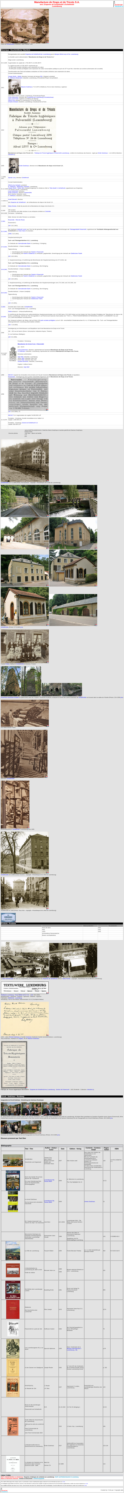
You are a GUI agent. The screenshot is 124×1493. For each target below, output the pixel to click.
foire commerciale (8, 978)
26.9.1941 (4, 293)
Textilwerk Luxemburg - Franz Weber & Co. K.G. (15, 995)
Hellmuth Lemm (21, 229)
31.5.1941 (4, 231)
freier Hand (22, 231)
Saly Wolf (20, 357)
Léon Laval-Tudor (13, 99)
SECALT (10, 375)
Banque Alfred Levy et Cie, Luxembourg (66, 54)
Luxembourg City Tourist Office (49, 1180)
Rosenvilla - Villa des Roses (16, 220)
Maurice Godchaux (26, 87)
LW (9, 225)
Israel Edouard (12, 199)
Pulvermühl (11, 377)
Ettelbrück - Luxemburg (15, 998)
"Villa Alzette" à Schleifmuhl (57, 188)
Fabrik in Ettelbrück (29, 253)
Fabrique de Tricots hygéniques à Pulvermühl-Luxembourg (51, 153)
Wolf (23, 358)
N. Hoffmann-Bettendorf (15, 78)
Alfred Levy (11, 100)
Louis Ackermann (13, 97)
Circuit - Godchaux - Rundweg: (13, 1096)
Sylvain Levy (12, 177)
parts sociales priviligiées (47, 320)
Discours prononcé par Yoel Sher (13, 1138)
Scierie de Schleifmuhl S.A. (30, 423)
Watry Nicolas (12, 206)
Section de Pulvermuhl (62, 1089)
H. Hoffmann (12, 195)
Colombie (48, 211)
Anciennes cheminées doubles (10, 697)
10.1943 (3, 316)
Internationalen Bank (24, 243)
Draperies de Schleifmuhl (18, 202)
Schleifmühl (16, 829)
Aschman (28, 1037)
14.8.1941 (4, 269)
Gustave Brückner (23, 361)
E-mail (85, 1485)
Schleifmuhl (25, 177)
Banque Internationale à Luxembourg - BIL (74, 1349)
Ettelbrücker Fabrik (76, 253)
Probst (7, 664)
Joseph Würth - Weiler (14, 76)
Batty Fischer (66, 978)
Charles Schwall (13, 102)
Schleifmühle (10, 44)
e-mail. (63, 1481)
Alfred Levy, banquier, (14, 185)
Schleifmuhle (4, 482)
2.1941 (3, 221)
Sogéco (21, 1038)
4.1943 (3, 307)
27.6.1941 (4, 247)
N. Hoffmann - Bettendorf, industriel (18, 186)
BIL (41, 76)
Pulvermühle (28, 192)
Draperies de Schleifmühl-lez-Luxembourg (42, 1089)
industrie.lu (11, 154)
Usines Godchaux (89, 1201)
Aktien (10, 311)
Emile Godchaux (103, 153)
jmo (21, 627)
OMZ (10, 233)
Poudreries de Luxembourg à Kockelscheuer (40, 97)
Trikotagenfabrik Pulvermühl (78, 229)
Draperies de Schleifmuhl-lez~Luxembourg (38, 54)
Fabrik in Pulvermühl (37, 252)
